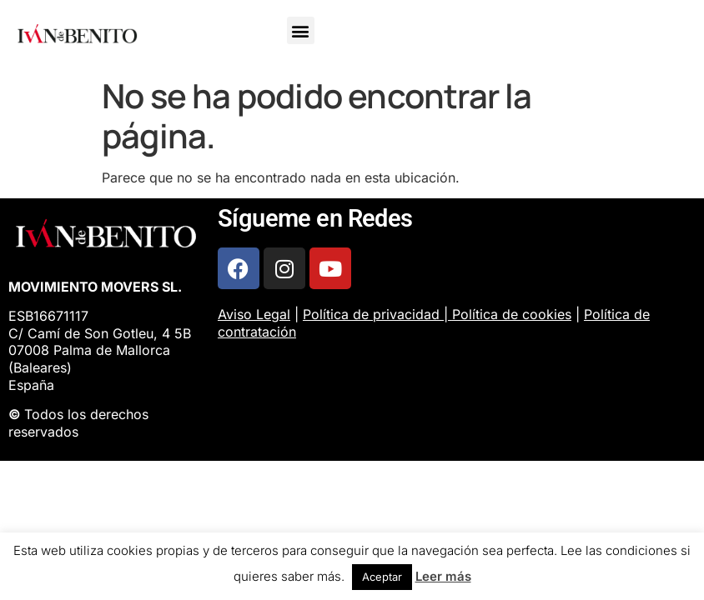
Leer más (443, 576)
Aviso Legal (254, 314)
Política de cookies (511, 314)
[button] (300, 30)
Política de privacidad (371, 314)
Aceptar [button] (382, 576)
